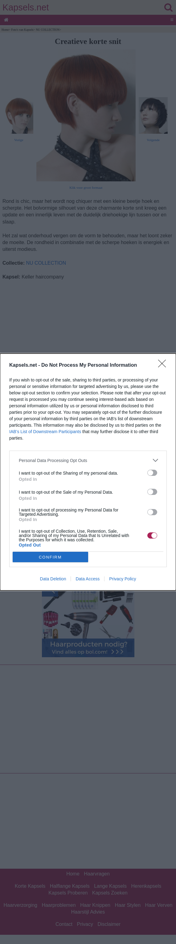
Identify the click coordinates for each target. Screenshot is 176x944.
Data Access (88, 578)
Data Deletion (53, 578)
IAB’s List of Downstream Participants (45, 431)
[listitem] (88, 460)
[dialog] (88, 472)
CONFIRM (50, 557)
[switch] (152, 473)
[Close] (164, 365)
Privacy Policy (122, 578)
